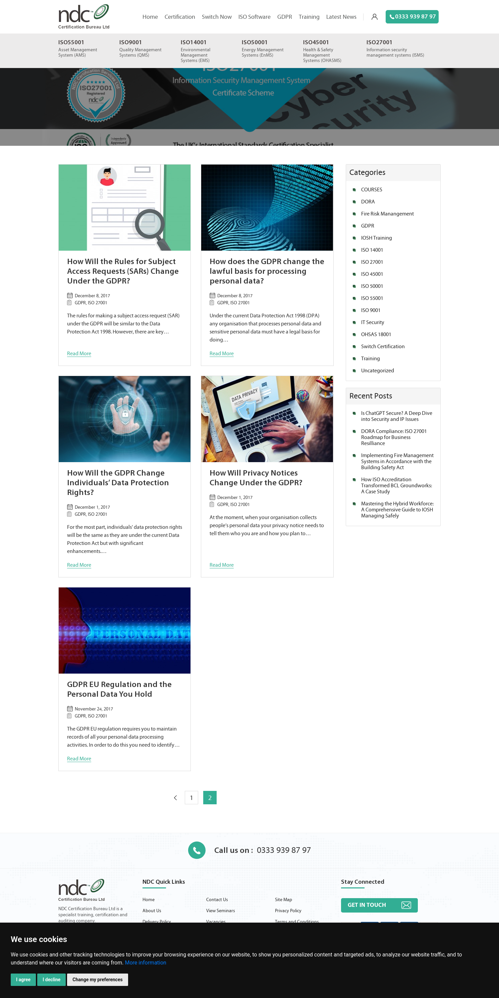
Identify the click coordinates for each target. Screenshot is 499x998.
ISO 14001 (372, 250)
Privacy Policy (288, 911)
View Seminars (220, 911)
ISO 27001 (372, 262)
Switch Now (217, 16)
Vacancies (216, 922)
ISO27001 (380, 43)
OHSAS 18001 (376, 334)
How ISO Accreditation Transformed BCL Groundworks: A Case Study (396, 486)
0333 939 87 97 (413, 17)
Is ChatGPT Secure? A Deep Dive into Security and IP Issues (396, 416)
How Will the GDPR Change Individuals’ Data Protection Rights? (118, 483)
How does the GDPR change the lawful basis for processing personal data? (267, 272)
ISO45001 (316, 43)
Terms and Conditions (297, 922)
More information (145, 962)
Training (309, 16)
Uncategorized (377, 371)
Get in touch (367, 905)
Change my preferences (97, 979)
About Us (152, 911)
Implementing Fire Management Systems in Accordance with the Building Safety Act (397, 461)
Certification (180, 16)
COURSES (371, 190)
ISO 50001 (372, 286)
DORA (368, 202)
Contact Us (217, 899)
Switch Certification (383, 347)
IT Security (372, 322)
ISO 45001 (372, 274)
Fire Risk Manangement (387, 214)
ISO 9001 (371, 310)
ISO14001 (194, 43)
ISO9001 (130, 43)
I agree (23, 979)
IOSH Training (376, 238)
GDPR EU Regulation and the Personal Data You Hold (119, 690)
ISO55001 (71, 43)
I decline (51, 979)
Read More (79, 354)
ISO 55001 (372, 298)
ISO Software (254, 16)
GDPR (284, 16)
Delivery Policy (157, 922)
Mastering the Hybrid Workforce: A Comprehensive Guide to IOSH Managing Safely (397, 510)
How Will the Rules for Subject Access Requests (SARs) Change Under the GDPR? (123, 272)
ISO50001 (255, 43)
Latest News (341, 16)
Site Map (283, 899)
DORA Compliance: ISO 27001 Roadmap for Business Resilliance (394, 437)
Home (150, 16)
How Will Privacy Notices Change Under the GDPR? (256, 478)
